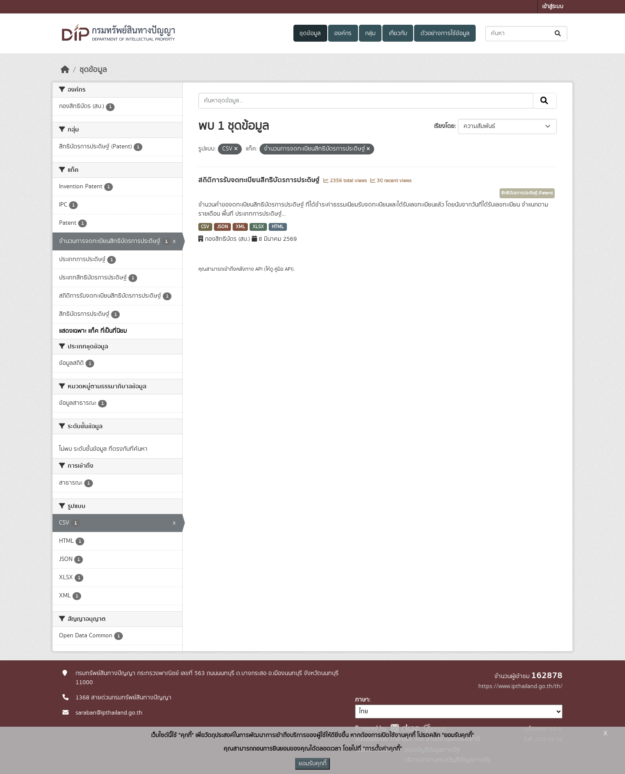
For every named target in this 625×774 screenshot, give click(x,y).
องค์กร (343, 33)
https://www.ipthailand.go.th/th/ (520, 686)
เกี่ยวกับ (398, 33)
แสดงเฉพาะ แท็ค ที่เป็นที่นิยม (93, 331)
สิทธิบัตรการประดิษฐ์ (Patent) (527, 193)
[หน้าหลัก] (65, 69)
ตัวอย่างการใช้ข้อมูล (445, 33)
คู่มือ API (283, 269)
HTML (278, 226)
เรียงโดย (444, 126)
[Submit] (558, 33)
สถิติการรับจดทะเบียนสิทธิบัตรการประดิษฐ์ (259, 180)
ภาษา (362, 699)
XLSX (258, 226)
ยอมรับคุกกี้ (312, 763)
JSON (222, 226)
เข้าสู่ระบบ (552, 7)
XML (240, 226)
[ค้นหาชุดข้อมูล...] (526, 33)
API (259, 269)
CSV (205, 226)
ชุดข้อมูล (310, 33)
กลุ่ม (370, 33)
